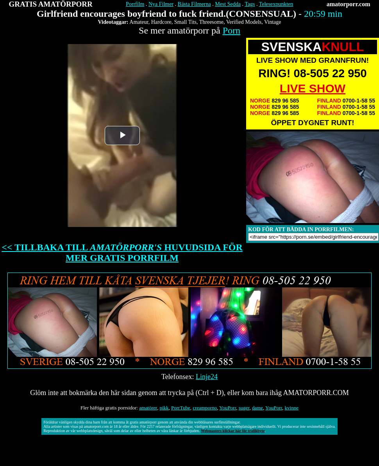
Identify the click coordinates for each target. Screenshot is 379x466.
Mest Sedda (228, 4)
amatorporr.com (348, 4)
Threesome (211, 22)
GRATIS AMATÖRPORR (51, 4)
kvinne (292, 408)
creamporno (205, 408)
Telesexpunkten (276, 4)
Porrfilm (135, 4)
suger (244, 408)
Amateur (138, 22)
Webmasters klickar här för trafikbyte (233, 431)
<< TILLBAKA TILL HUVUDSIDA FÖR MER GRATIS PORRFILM (122, 252)
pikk (163, 408)
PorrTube (180, 408)
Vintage (272, 22)
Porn (231, 30)
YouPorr (227, 408)
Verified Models (244, 22)
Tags (250, 4)
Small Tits (185, 22)
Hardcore (161, 22)
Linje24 (207, 377)
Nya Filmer (160, 4)
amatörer (148, 408)
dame (257, 408)
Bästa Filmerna (194, 4)
